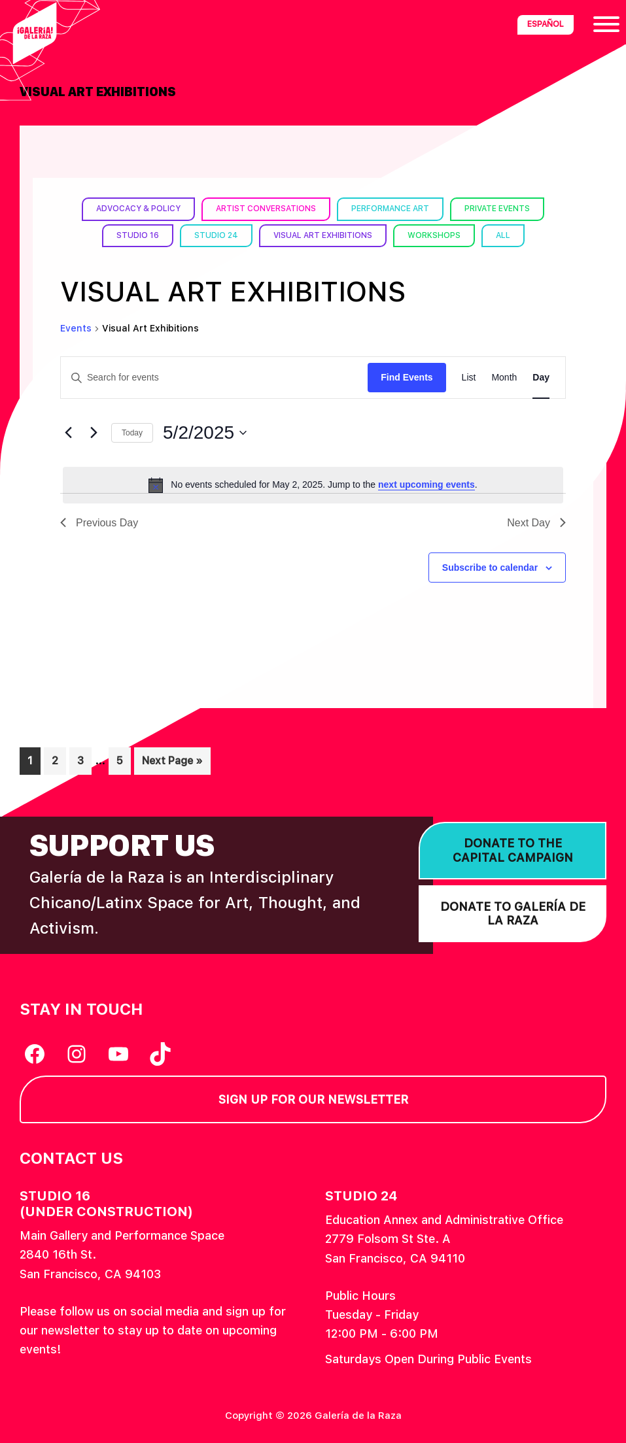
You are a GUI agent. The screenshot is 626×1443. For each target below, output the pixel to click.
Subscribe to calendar (490, 567)
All (503, 235)
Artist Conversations (266, 208)
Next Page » (172, 763)
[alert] (313, 485)
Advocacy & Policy (138, 208)
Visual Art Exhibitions (322, 235)
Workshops (434, 235)
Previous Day (99, 522)
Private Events (497, 208)
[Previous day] (68, 433)
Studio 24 (216, 235)
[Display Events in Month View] (504, 377)
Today (132, 432)
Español (545, 24)
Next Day (536, 522)
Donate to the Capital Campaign (513, 850)
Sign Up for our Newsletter (313, 1099)
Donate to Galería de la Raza (512, 914)
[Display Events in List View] (469, 377)
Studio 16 (137, 235)
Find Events (406, 377)
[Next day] (93, 433)
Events (76, 328)
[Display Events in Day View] (540, 377)
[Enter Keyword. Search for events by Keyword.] (214, 377)
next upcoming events (426, 484)
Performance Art (390, 208)
